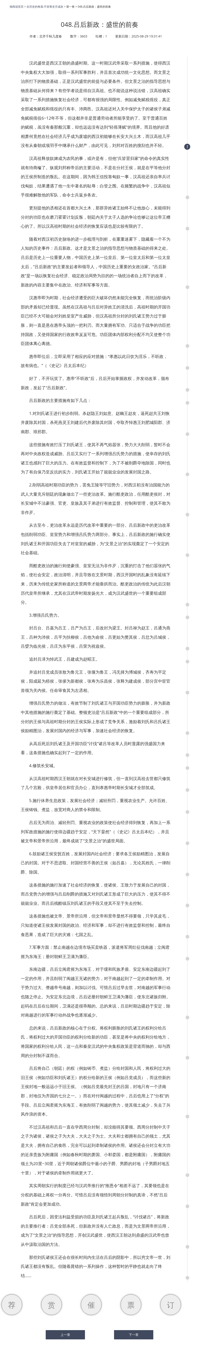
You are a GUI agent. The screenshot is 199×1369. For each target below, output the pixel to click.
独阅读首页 (17, 7)
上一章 (65, 1335)
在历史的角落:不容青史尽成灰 (45, 7)
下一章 (134, 1335)
